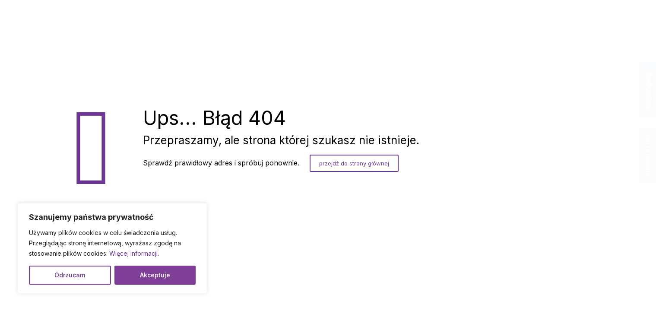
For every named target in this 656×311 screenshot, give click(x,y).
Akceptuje (155, 275)
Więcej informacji (133, 253)
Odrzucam (69, 275)
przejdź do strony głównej (354, 163)
